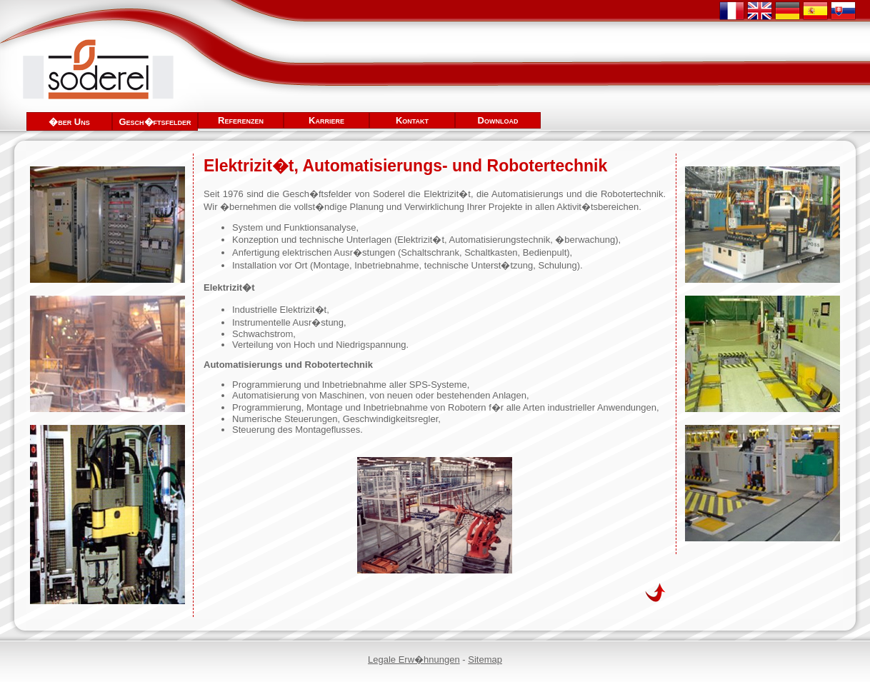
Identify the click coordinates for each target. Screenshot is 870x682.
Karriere (326, 120)
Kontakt (412, 120)
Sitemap (485, 659)
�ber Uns (69, 121)
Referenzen (241, 120)
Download (498, 120)
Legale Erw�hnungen (414, 659)
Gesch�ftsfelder (155, 121)
